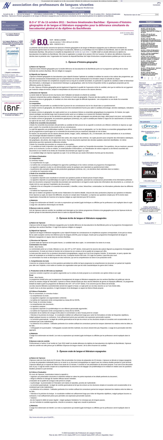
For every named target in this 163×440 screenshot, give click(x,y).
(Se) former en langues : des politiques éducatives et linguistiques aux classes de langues (12, 76)
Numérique (150, 96)
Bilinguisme (160, 84)
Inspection (150, 93)
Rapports (153, 100)
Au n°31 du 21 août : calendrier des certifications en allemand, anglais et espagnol (150, 58)
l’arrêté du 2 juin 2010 (82, 52)
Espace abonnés (54, 12)
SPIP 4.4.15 (62, 435)
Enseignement (142, 90)
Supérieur (144, 103)
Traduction (157, 103)
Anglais (159, 83)
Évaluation (145, 92)
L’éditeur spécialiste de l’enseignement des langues (149, 207)
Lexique (146, 95)
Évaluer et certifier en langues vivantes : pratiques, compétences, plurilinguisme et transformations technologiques (12, 82)
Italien (160, 93)
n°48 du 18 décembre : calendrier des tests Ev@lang (150, 51)
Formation (158, 92)
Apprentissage (144, 84)
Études (140, 92)
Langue (140, 95)
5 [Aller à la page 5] (155, 77)
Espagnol (159, 90)
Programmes (148, 100)
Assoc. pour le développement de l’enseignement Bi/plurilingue (150, 144)
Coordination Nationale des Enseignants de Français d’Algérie (150, 164)
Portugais (160, 99)
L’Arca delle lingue (149, 181)
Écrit (157, 89)
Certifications (147, 86)
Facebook (149, 223)
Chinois (154, 86)
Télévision (148, 103)
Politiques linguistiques (152, 99)
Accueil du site (8, 14)
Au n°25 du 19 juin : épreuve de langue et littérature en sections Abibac (151, 69)
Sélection (155, 102)
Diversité (140, 89)
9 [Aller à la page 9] (152, 79)
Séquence (160, 102)
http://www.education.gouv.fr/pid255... (42, 417)
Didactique (158, 87)
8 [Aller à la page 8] (148, 79)
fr (159, 3)
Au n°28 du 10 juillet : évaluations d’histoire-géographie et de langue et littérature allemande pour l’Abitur (149, 64)
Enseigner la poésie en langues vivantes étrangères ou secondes (11, 87)
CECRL (141, 86)
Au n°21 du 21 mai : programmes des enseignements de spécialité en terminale (151, 40)
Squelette (105, 435)
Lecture (143, 95)
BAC (155, 84)
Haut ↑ (112, 435)
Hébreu (145, 93)
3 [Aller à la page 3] (148, 77)
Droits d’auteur (147, 89)
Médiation (140, 96)
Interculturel (155, 93)
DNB (143, 89)
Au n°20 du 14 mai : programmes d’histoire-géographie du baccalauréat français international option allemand (149, 46)
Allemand (142, 83)
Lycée (160, 95)
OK (121, 1)
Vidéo (160, 103)
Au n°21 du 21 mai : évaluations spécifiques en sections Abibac (149, 36)
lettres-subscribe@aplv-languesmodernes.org (146, 115)
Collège (142, 87)
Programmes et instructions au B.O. (69, 14)
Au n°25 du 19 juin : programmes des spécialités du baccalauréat (149, 74)
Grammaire (141, 93)
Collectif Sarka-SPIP (88, 435)
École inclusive (153, 89)
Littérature (155, 95)
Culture (152, 87)
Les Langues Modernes (30, 12)
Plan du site (53, 435)
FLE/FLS (151, 92)
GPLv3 (98, 435)
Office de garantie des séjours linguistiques (150, 132)
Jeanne (129, 34)
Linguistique (150, 95)
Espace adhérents (78, 12)
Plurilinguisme (142, 99)
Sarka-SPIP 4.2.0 (74, 435)
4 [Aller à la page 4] (152, 77)
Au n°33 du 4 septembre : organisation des (150, 54)
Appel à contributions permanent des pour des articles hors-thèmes (12, 96)
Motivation (145, 96)
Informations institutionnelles (43, 14)
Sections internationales (149, 102)
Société (140, 103)
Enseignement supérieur (150, 90)
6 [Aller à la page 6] (159, 77)
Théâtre (152, 103)
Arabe (151, 84)
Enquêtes (160, 89)
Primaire (142, 101)
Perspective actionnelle (154, 98)
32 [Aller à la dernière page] (159, 79)
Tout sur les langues (23, 14)
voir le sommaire (12, 69)
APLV (4, 22)
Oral (155, 96)
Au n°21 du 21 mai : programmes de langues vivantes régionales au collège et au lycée (151, 30)
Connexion (156, 5)
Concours (148, 87)
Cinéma (160, 86)
